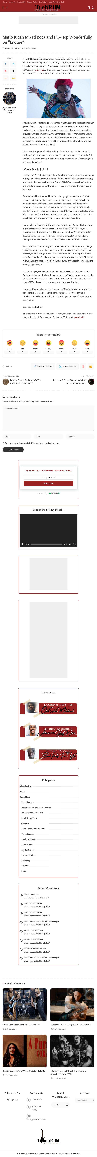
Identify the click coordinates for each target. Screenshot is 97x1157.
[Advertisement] (48, 20)
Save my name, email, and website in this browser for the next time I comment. (32, 443)
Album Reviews (26, 786)
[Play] (23, 544)
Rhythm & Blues (28, 850)
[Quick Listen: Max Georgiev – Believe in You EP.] (72, 1005)
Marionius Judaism (31, 903)
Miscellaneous (27, 802)
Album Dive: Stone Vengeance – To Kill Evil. (9, 109)
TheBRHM (75, 1154)
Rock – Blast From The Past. (33, 829)
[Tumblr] (13, 71)
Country (24, 866)
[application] (48, 531)
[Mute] (70, 544)
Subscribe (48, 483)
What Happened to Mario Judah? (37, 907)
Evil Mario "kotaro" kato (34, 949)
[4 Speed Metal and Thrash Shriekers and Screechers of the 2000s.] (72, 1051)
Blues (23, 871)
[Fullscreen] (74, 544)
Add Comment (31, 48)
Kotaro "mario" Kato (32, 930)
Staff (7, 48)
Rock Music (24, 823)
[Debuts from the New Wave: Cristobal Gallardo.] (25, 1051)
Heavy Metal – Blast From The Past (36, 807)
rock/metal (39, 70)
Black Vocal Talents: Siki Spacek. (37, 898)
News (22, 792)
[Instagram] (17, 1100)
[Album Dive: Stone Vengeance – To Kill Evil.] (9, 98)
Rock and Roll (27, 855)
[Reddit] (6, 78)
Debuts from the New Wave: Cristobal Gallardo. (25, 1071)
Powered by (48, 493)
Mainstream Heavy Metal (32, 813)
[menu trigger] (6, 8)
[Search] (92, 8)
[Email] (13, 78)
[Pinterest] (6, 71)
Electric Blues (27, 845)
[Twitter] (13, 64)
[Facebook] (6, 64)
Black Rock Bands (28, 839)
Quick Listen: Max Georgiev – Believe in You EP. (72, 1025)
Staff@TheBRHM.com (37, 1119)
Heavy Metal (25, 797)
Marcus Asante (30, 894)
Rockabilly (25, 860)
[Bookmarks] (88, 8)
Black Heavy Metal (29, 818)
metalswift (79, 317)
